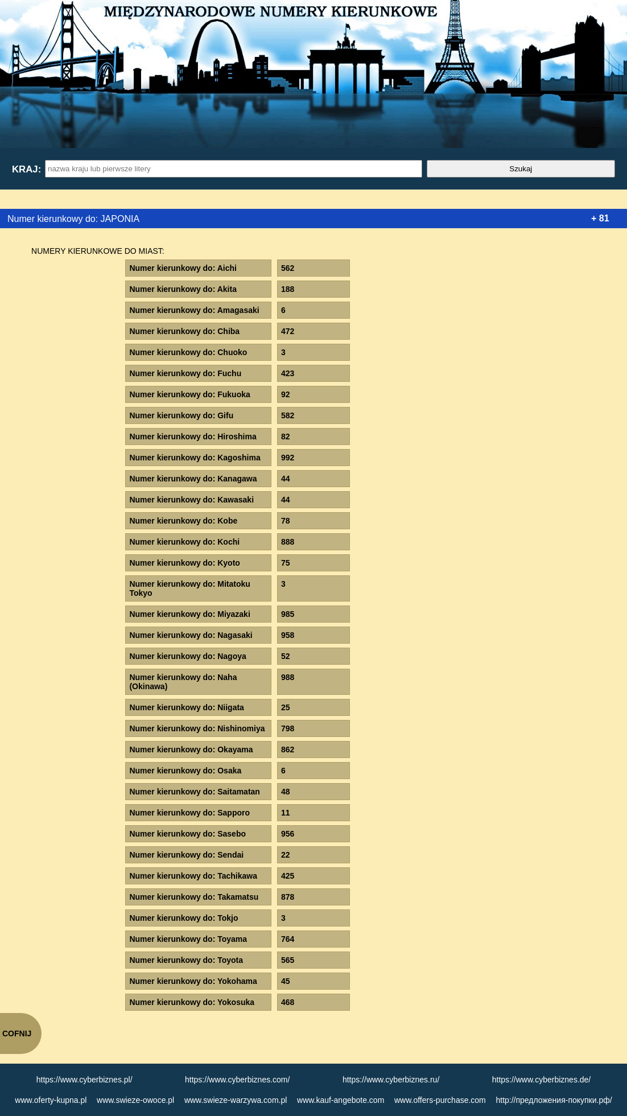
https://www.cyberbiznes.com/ (237, 1079)
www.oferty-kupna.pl (50, 1100)
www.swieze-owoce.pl (135, 1100)
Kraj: (26, 169)
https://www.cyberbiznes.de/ (541, 1079)
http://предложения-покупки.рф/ (554, 1100)
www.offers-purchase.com (440, 1100)
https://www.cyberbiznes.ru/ (391, 1079)
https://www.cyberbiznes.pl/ (84, 1079)
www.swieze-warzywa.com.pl (235, 1100)
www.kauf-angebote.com (340, 1100)
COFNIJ (16, 1033)
